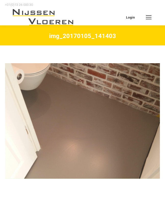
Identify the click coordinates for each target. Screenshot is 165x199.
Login (130, 17)
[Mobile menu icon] (148, 17)
